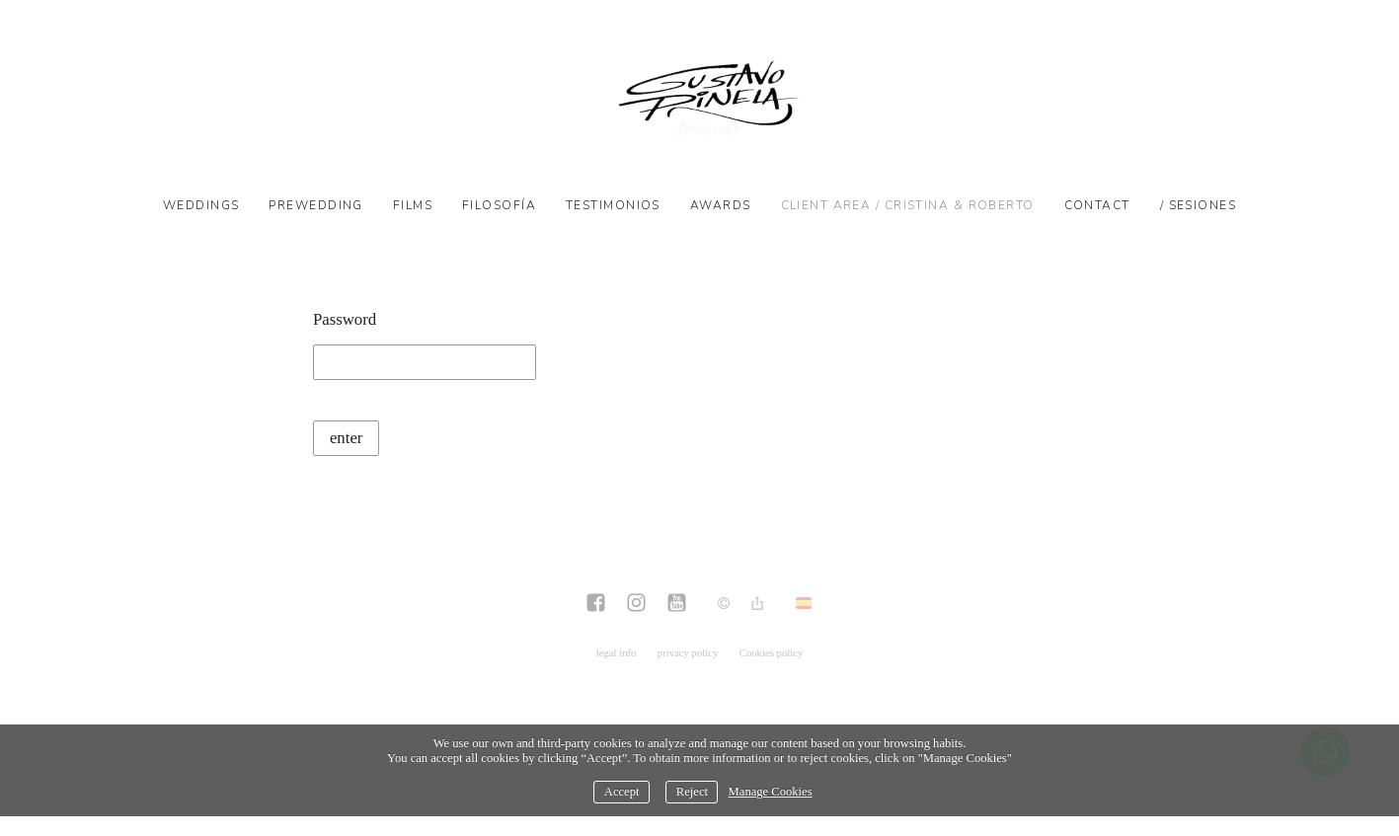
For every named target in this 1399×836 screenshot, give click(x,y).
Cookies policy (771, 652)
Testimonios (613, 205)
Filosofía (499, 205)
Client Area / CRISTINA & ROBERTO (908, 205)
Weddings (201, 205)
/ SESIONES (1198, 205)
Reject (692, 791)
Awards (720, 205)
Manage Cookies (771, 791)
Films (412, 205)
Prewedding (315, 205)
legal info (616, 652)
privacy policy (688, 652)
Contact (1097, 205)
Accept (622, 791)
